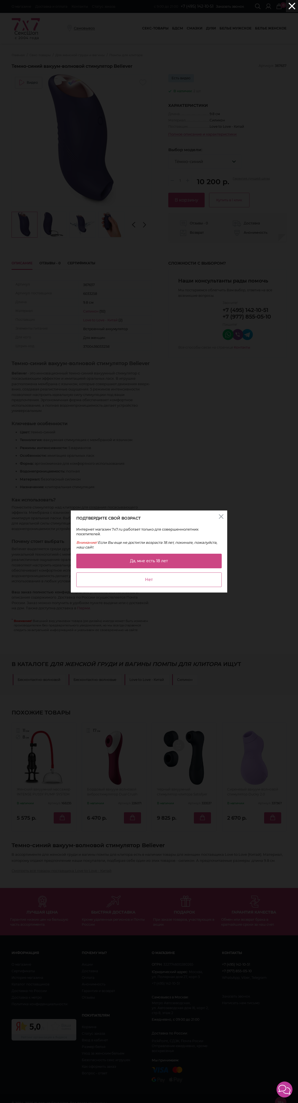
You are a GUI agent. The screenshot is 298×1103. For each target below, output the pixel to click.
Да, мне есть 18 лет (149, 560)
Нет (149, 579)
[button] (284, 1089)
